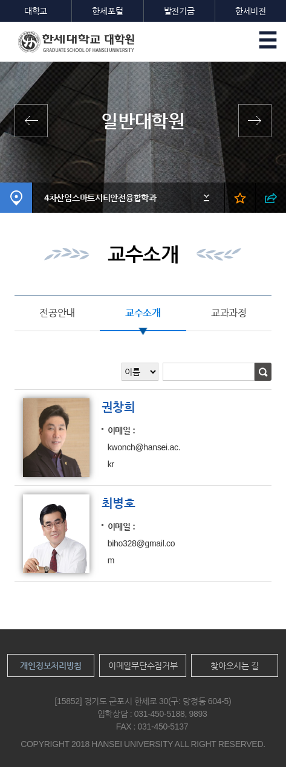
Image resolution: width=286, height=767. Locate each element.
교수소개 (143, 313)
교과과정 (229, 313)
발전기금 (179, 11)
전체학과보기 (34, 120)
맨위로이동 (254, 736)
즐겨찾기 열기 (239, 198)
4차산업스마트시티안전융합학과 (100, 197)
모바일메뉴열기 (268, 40)
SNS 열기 (270, 198)
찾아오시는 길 (234, 665)
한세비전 (250, 11)
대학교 (35, 11)
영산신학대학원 (251, 120)
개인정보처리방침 (51, 665)
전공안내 (57, 313)
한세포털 (107, 11)
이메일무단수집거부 (142, 665)
